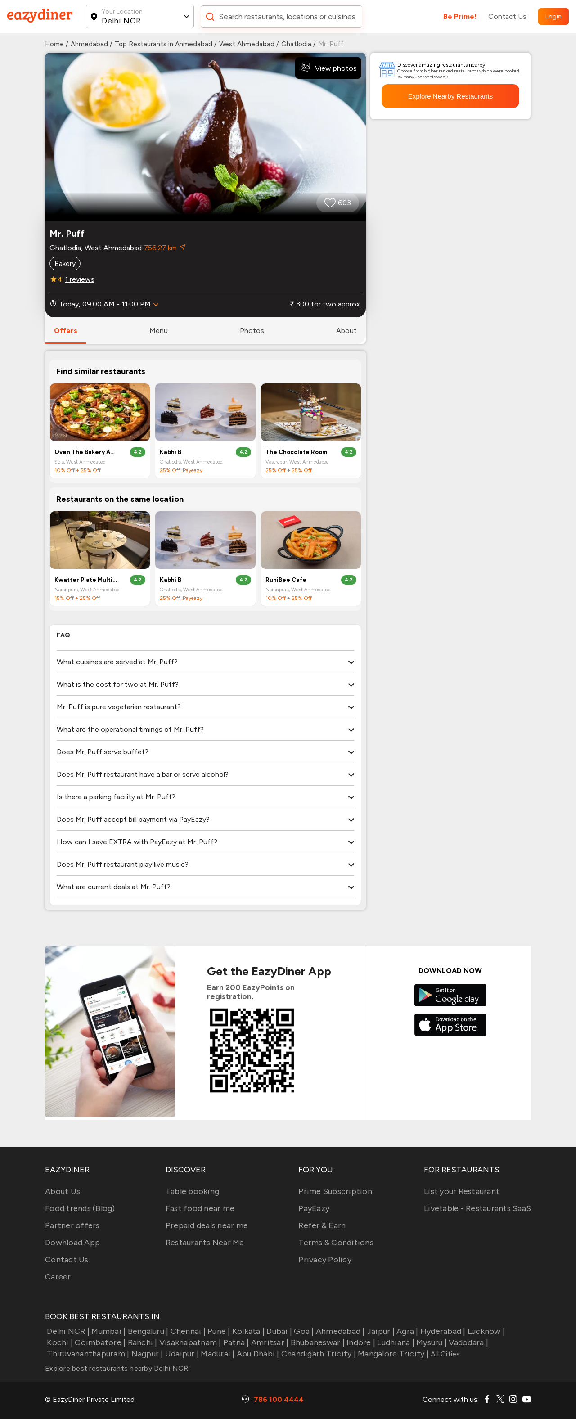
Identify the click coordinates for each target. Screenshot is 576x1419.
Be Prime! (460, 16)
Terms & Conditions (336, 1243)
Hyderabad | (442, 1331)
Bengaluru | (147, 1331)
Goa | (303, 1331)
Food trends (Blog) (80, 1208)
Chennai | (187, 1331)
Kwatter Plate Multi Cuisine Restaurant (86, 580)
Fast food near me (200, 1208)
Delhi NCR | (67, 1331)
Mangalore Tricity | (392, 1354)
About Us (62, 1191)
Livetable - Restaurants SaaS (477, 1208)
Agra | (406, 1331)
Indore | (360, 1342)
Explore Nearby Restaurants (450, 96)
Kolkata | (247, 1331)
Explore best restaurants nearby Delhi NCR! (118, 1368)
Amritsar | (269, 1342)
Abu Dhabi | (257, 1354)
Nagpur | (146, 1354)
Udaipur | (181, 1354)
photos (252, 330)
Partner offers (72, 1225)
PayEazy (313, 1208)
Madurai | (217, 1354)
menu (158, 330)
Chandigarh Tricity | (317, 1354)
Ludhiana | (394, 1342)
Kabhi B (170, 452)
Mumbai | (108, 1331)
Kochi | (59, 1342)
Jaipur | (380, 1331)
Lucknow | (485, 1331)
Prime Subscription (335, 1191)
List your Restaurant (462, 1191)
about (346, 330)
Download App (72, 1243)
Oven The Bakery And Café (86, 452)
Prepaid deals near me (207, 1225)
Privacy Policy (324, 1260)
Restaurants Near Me (205, 1243)
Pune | (218, 1331)
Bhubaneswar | (316, 1342)
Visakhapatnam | (189, 1342)
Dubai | (278, 1331)
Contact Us (507, 16)
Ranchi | (141, 1342)
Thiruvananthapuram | (87, 1354)
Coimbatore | (99, 1342)
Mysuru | (430, 1342)
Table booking (192, 1191)
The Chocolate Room (296, 452)
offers (65, 330)
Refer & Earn (322, 1225)
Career (58, 1277)
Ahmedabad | (339, 1331)
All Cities (444, 1354)
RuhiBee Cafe (286, 580)
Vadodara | (467, 1342)
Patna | (235, 1342)
